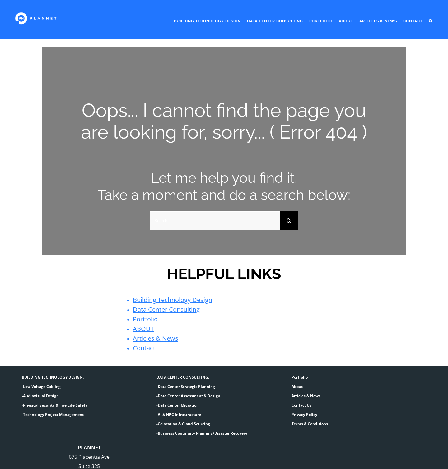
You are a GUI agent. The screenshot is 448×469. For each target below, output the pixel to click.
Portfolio (145, 319)
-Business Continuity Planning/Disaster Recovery (201, 433)
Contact (144, 348)
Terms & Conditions (310, 423)
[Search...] (215, 220)
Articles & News (155, 338)
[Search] (289, 220)
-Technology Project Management (53, 414)
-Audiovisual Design (40, 395)
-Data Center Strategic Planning (185, 386)
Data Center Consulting (166, 309)
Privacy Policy (304, 414)
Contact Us (301, 405)
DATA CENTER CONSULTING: (182, 377)
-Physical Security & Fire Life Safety (54, 405)
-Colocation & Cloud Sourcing (183, 423)
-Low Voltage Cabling (41, 386)
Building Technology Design (172, 300)
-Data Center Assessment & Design (188, 395)
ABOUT (143, 328)
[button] (430, 21)
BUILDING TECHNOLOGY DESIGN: (53, 377)
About (297, 386)
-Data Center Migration (177, 405)
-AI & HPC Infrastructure (178, 414)
